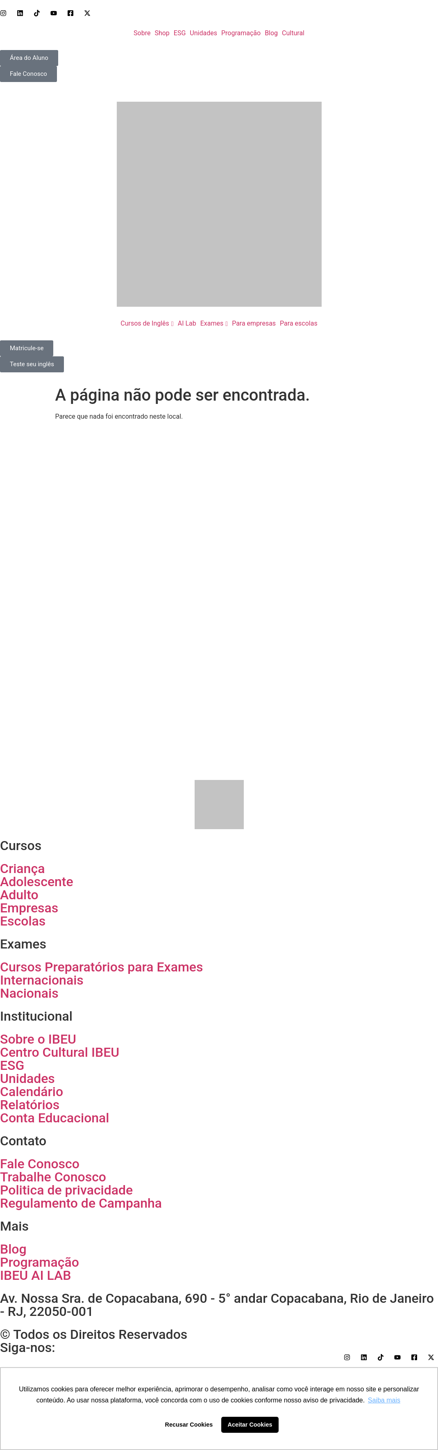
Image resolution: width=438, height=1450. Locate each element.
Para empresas (254, 323)
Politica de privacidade (66, 1190)
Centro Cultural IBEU (59, 1052)
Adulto (19, 895)
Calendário (31, 1091)
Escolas (22, 921)
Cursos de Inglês (144, 323)
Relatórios (29, 1105)
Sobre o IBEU (38, 1039)
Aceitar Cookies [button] (250, 1424)
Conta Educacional (54, 1118)
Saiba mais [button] (384, 1400)
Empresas (29, 908)
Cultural (293, 33)
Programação (241, 33)
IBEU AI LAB (35, 1275)
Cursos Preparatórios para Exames (101, 967)
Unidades (203, 33)
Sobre (142, 33)
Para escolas (299, 323)
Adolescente (36, 881)
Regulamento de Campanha (81, 1203)
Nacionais (29, 993)
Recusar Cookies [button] (189, 1424)
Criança (22, 868)
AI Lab (187, 323)
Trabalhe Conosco (53, 1177)
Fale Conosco (39, 1164)
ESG (180, 33)
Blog (271, 33)
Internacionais (42, 980)
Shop (161, 33)
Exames (212, 323)
